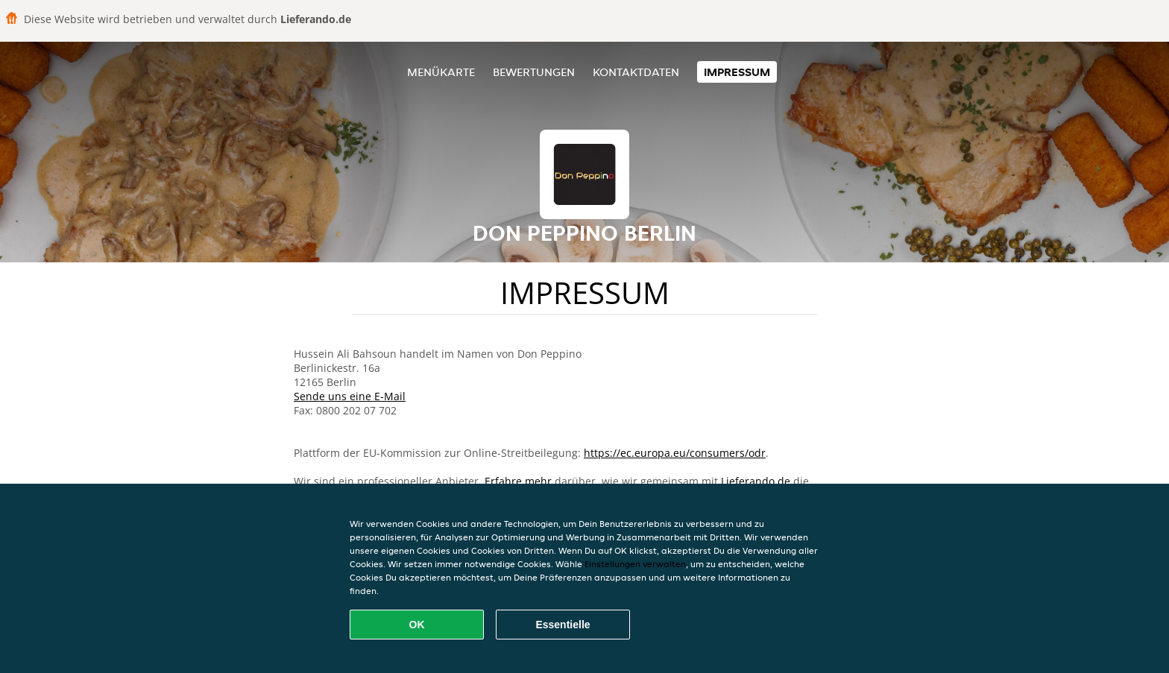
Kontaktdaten (636, 72)
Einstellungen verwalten (635, 563)
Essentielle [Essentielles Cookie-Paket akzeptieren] (562, 625)
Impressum (737, 72)
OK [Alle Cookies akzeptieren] (417, 625)
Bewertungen (534, 72)
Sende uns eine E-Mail (350, 396)
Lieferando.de (755, 481)
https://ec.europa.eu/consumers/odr (675, 453)
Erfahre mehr (518, 481)
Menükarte (441, 72)
